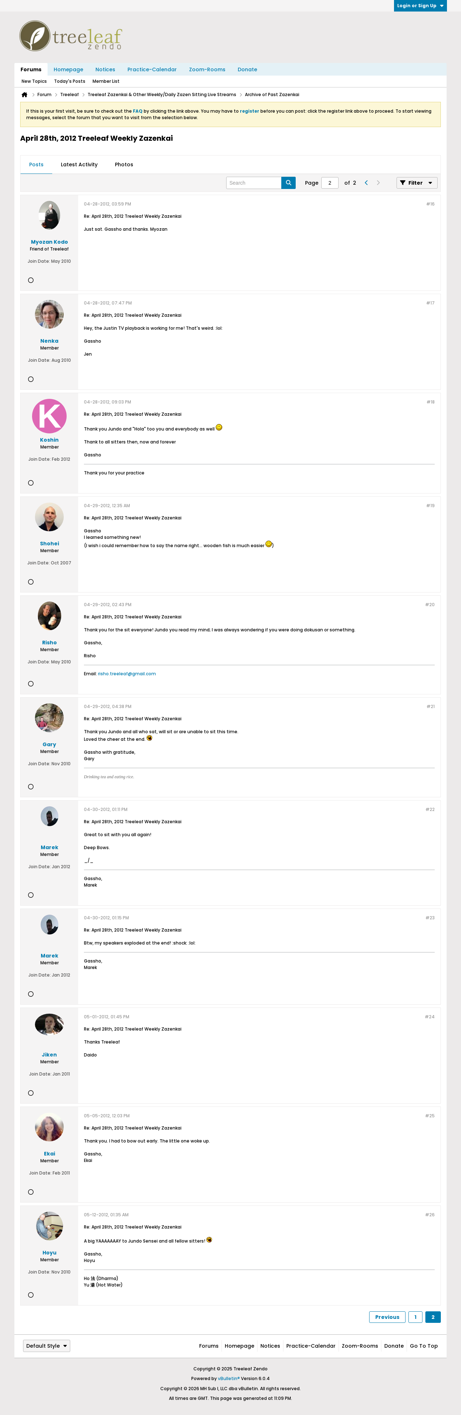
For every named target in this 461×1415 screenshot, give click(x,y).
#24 (430, 1017)
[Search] (261, 183)
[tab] (36, 165)
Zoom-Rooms (207, 69)
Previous (387, 1317)
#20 (430, 604)
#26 (430, 1215)
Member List (106, 81)
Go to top (424, 1345)
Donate (247, 69)
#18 (430, 402)
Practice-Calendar (152, 69)
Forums (31, 69)
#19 (430, 506)
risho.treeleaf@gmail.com (127, 674)
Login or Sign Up (420, 6)
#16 (430, 204)
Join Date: (39, 261)
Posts (36, 164)
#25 (430, 1116)
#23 (430, 918)
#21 (430, 706)
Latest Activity (79, 164)
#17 (430, 303)
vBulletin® (229, 1378)
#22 (430, 809)
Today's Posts (69, 81)
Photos (124, 164)
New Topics (34, 81)
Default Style (46, 1345)
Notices (105, 69)
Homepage (68, 69)
